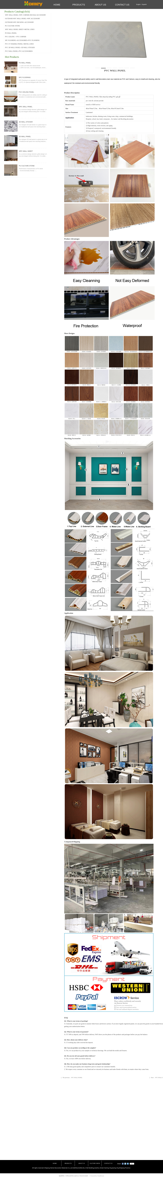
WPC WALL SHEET (26, 151)
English (138, 4)
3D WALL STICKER (26, 122)
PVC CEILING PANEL (26, 92)
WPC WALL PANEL (25, 107)
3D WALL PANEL (25, 136)
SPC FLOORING (25, 77)
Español (144, 4)
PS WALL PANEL (25, 63)
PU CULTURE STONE (26, 166)
